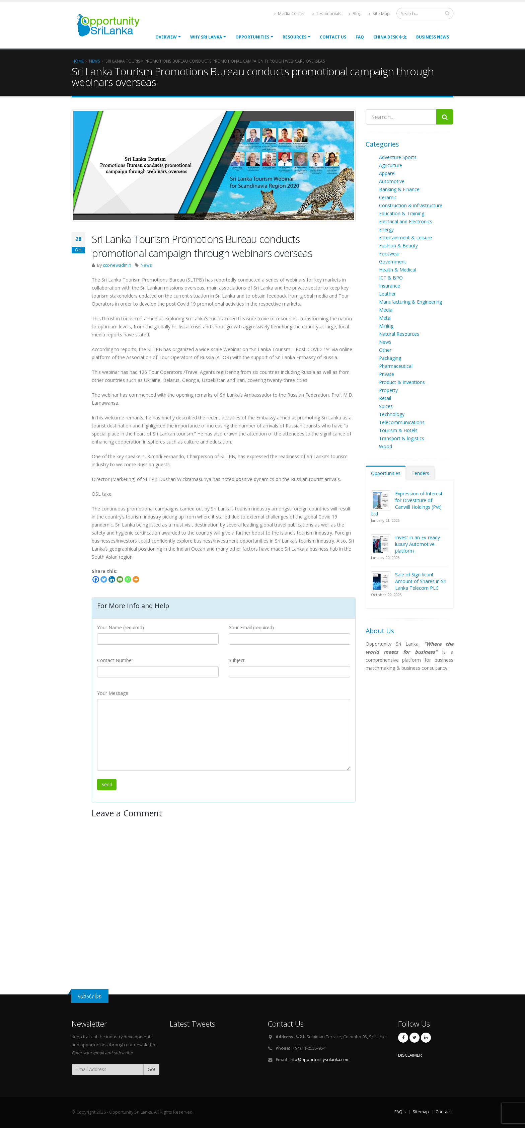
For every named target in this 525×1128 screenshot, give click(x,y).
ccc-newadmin (117, 265)
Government (392, 261)
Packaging (390, 358)
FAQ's (400, 1112)
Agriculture (390, 165)
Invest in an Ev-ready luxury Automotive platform (417, 544)
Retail (385, 398)
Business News (432, 37)
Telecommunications (402, 422)
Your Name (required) (120, 627)
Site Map (379, 13)
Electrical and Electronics (405, 221)
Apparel (387, 173)
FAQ (360, 37)
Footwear (389, 253)
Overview (166, 37)
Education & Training (401, 213)
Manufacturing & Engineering (410, 302)
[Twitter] (103, 579)
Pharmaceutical (395, 366)
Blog (355, 13)
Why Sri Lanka (206, 37)
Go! (151, 1069)
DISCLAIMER (410, 1055)
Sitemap (420, 1112)
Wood (385, 446)
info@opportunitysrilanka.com (320, 1059)
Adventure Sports (398, 157)
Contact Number (115, 660)
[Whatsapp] (128, 579)
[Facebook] (95, 579)
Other (385, 350)
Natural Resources (399, 334)
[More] (136, 579)
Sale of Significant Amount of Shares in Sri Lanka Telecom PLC (420, 581)
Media (385, 310)
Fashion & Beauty (398, 245)
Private (386, 374)
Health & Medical (397, 269)
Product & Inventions (402, 382)
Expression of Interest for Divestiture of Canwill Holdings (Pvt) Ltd (407, 503)
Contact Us (333, 37)
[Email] (120, 579)
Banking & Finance (399, 189)
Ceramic (388, 197)
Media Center (289, 13)
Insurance (389, 286)
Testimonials (327, 13)
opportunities (252, 37)
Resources (294, 37)
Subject (237, 660)
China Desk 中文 (390, 37)
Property (388, 390)
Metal (385, 318)
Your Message (112, 693)
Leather (387, 294)
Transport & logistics (401, 438)
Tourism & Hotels (398, 430)
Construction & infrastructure (410, 205)
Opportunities (385, 473)
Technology (391, 414)
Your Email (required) (251, 627)
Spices (386, 406)
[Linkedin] (111, 579)
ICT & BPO (391, 277)
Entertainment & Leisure (405, 237)
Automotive (391, 181)
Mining (386, 326)
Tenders (420, 473)
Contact (443, 1112)
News (146, 265)
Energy (386, 229)
